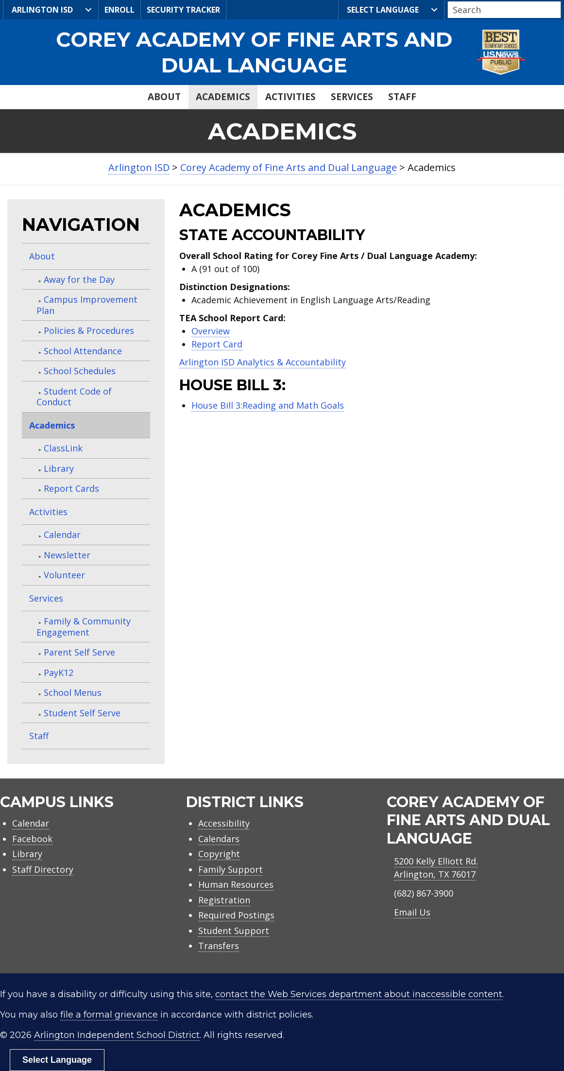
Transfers (218, 945)
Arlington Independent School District (117, 1035)
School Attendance (83, 351)
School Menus (73, 692)
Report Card (216, 344)
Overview (210, 331)
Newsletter (67, 555)
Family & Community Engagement (83, 626)
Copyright (219, 854)
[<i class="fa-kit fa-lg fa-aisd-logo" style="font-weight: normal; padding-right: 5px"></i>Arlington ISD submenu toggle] (88, 9)
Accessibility (224, 823)
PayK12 (58, 672)
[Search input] (502, 9)
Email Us (412, 912)
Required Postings (236, 915)
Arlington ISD (41, 10)
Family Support (230, 869)
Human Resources (235, 884)
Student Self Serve (82, 713)
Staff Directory (42, 869)
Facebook (32, 839)
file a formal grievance (109, 1014)
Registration (224, 900)
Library (59, 468)
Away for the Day (79, 279)
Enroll (119, 9)
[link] (282, 52)
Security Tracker (183, 9)
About (164, 96)
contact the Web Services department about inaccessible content (358, 994)
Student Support (233, 930)
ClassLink (63, 448)
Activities (290, 96)
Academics (223, 96)
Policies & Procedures (89, 330)
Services (352, 96)
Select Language (381, 10)
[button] (558, 10)
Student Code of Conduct (74, 396)
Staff (402, 96)
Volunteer (64, 575)
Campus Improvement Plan (86, 305)
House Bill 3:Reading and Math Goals (267, 405)
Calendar (62, 534)
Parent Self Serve (79, 652)
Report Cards (71, 488)
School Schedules (80, 371)
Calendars (218, 839)
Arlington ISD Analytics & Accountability (262, 362)
